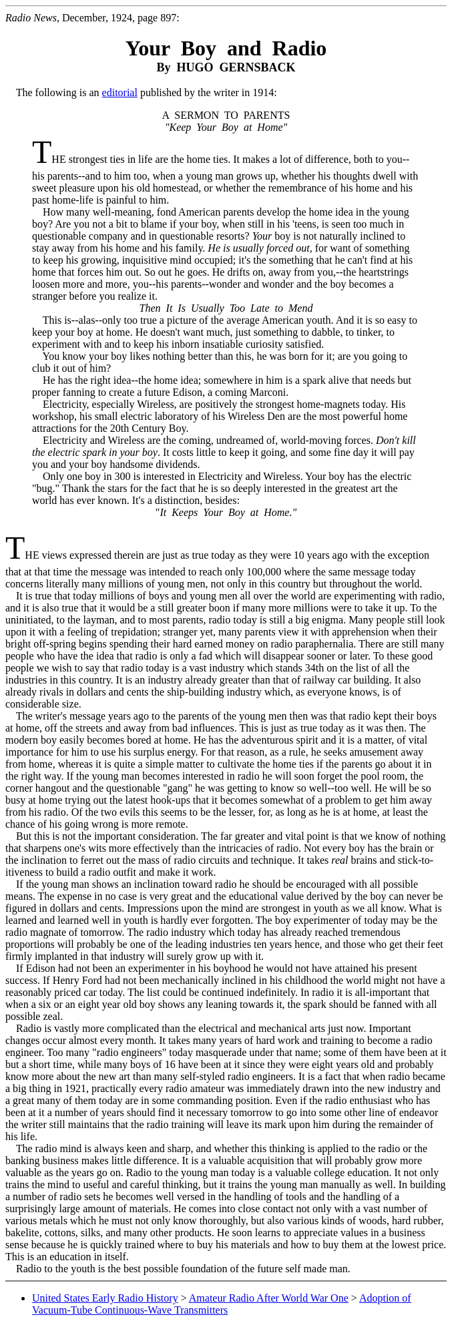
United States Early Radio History (105, 1298)
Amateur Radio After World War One (269, 1298)
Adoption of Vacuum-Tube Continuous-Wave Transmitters (221, 1304)
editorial (120, 92)
